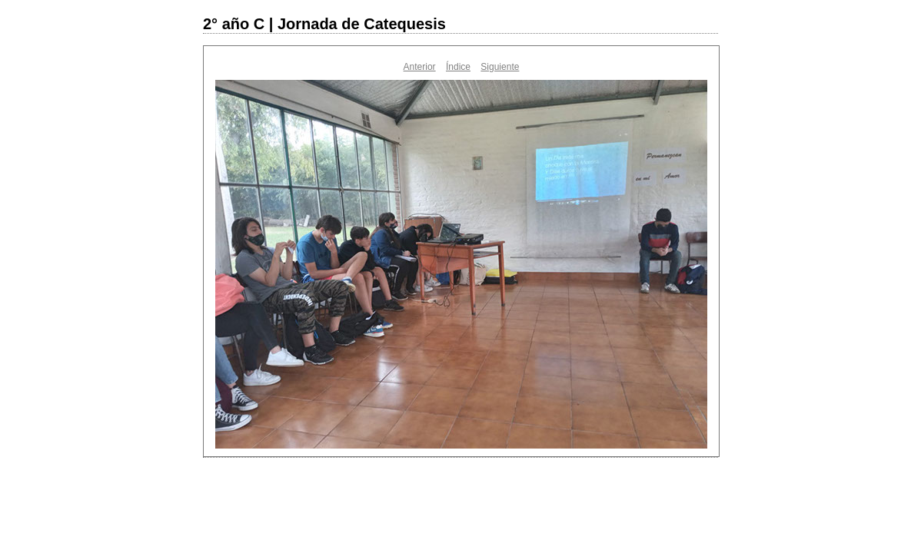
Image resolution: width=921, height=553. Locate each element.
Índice (458, 66)
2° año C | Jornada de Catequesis (324, 23)
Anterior (420, 66)
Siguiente (499, 66)
